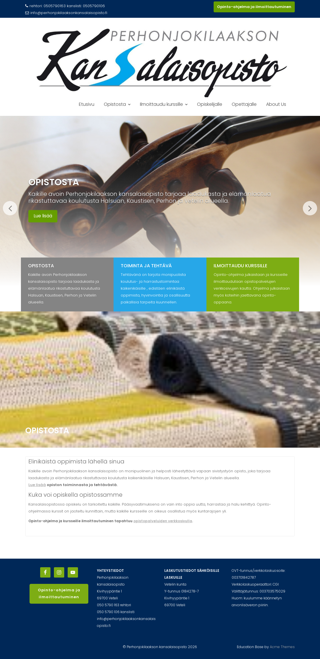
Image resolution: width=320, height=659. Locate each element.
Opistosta (115, 104)
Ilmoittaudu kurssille (161, 104)
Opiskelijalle (209, 104)
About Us (276, 104)
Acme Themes (282, 646)
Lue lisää (43, 216)
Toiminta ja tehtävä (146, 265)
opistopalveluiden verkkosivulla (162, 520)
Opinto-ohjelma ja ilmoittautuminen (254, 6)
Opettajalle (244, 104)
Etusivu (86, 104)
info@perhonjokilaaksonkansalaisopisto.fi (66, 12)
